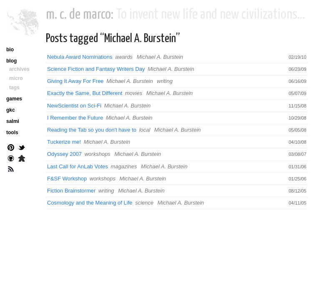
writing (165, 81)
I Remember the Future (75, 118)
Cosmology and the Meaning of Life (90, 203)
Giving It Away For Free (75, 81)
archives (19, 69)
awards (124, 57)
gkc (10, 110)
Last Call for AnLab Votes (77, 166)
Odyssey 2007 (64, 154)
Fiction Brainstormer (71, 191)
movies (133, 93)
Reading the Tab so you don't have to (91, 130)
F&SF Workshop (67, 178)
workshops (97, 154)
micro (16, 78)
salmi (12, 121)
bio (10, 49)
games (14, 99)
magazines (124, 166)
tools (12, 132)
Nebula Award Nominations (80, 57)
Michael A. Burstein (160, 57)
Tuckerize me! (64, 142)
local (144, 130)
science (144, 203)
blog (11, 61)
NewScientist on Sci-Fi (74, 105)
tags (14, 87)
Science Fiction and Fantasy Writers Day (96, 69)
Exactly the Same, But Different (84, 93)
